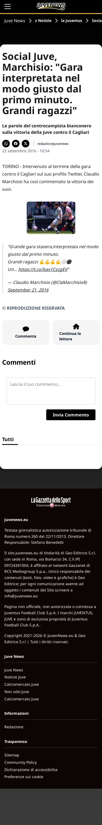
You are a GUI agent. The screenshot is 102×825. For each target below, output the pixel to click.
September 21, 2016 (28, 290)
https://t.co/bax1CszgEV (42, 269)
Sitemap (11, 755)
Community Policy (20, 762)
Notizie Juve (15, 677)
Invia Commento (71, 415)
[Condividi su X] (25, 143)
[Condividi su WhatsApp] (6, 143)
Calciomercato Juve (21, 684)
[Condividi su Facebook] (16, 143)
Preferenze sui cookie (23, 776)
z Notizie (43, 20)
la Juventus (71, 20)
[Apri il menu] (7, 6)
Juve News (14, 21)
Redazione (13, 726)
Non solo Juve (16, 691)
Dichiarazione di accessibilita (30, 769)
